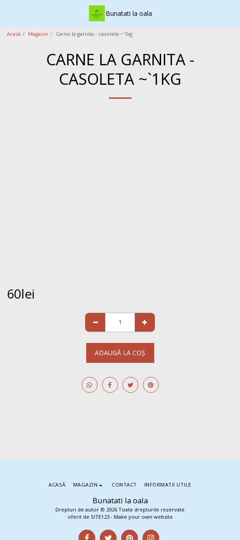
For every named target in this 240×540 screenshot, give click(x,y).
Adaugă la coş (120, 352)
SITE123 (100, 516)
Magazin (38, 33)
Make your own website (143, 516)
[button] (10, 13)
